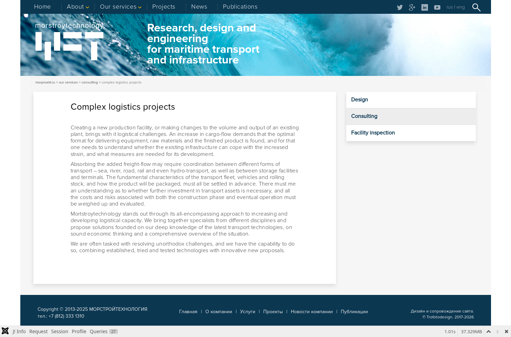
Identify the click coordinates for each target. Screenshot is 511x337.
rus (450, 7)
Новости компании (312, 312)
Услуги (247, 312)
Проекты (273, 312)
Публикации (354, 312)
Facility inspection (373, 132)
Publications (240, 6)
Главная (188, 312)
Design (359, 99)
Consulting (364, 116)
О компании (218, 312)
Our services (118, 6)
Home (42, 6)
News (199, 6)
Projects (163, 6)
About (75, 6)
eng (461, 7)
